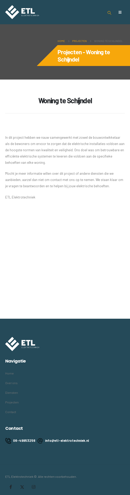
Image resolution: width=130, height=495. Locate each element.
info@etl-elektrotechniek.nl (63, 441)
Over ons (11, 383)
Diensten (11, 392)
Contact (10, 412)
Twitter (22, 487)
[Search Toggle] (109, 13)
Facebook (11, 487)
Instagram (34, 487)
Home (9, 373)
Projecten (12, 402)
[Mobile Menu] (120, 12)
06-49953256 (20, 441)
